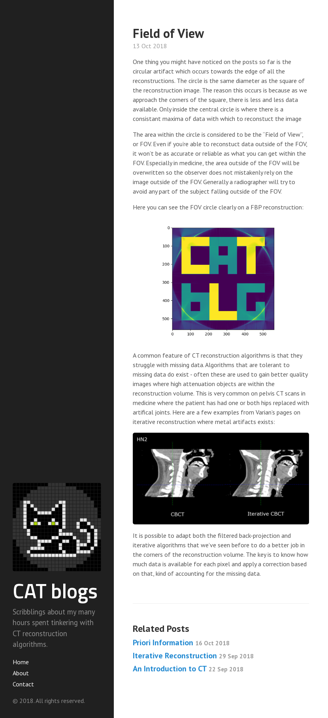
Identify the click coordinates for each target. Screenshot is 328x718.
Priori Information (181, 642)
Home (21, 662)
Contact (23, 684)
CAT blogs (55, 590)
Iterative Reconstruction (193, 655)
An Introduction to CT (188, 668)
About (21, 673)
